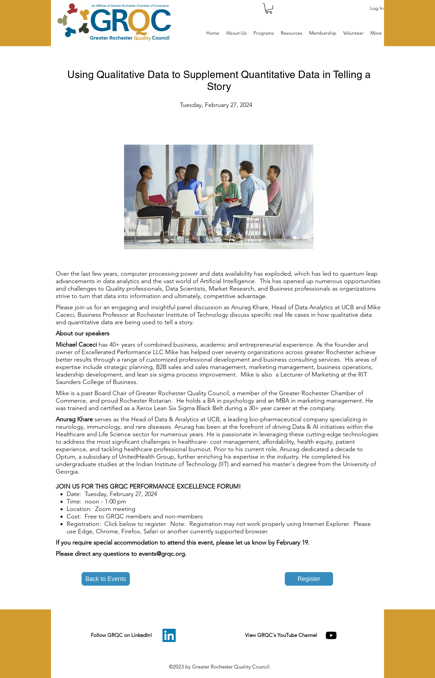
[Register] (309, 579)
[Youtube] (331, 635)
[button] (269, 8)
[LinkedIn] (169, 635)
